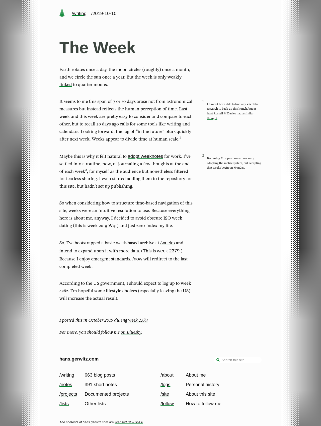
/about (167, 375)
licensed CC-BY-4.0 (129, 422)
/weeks (167, 242)
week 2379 (168, 250)
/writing (79, 13)
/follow (167, 403)
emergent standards (110, 259)
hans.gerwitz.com (79, 359)
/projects (68, 394)
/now (137, 258)
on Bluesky (131, 332)
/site (164, 394)
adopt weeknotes (145, 156)
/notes (65, 384)
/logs (165, 384)
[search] (218, 360)
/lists (64, 403)
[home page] (62, 14)
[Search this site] (238, 360)
